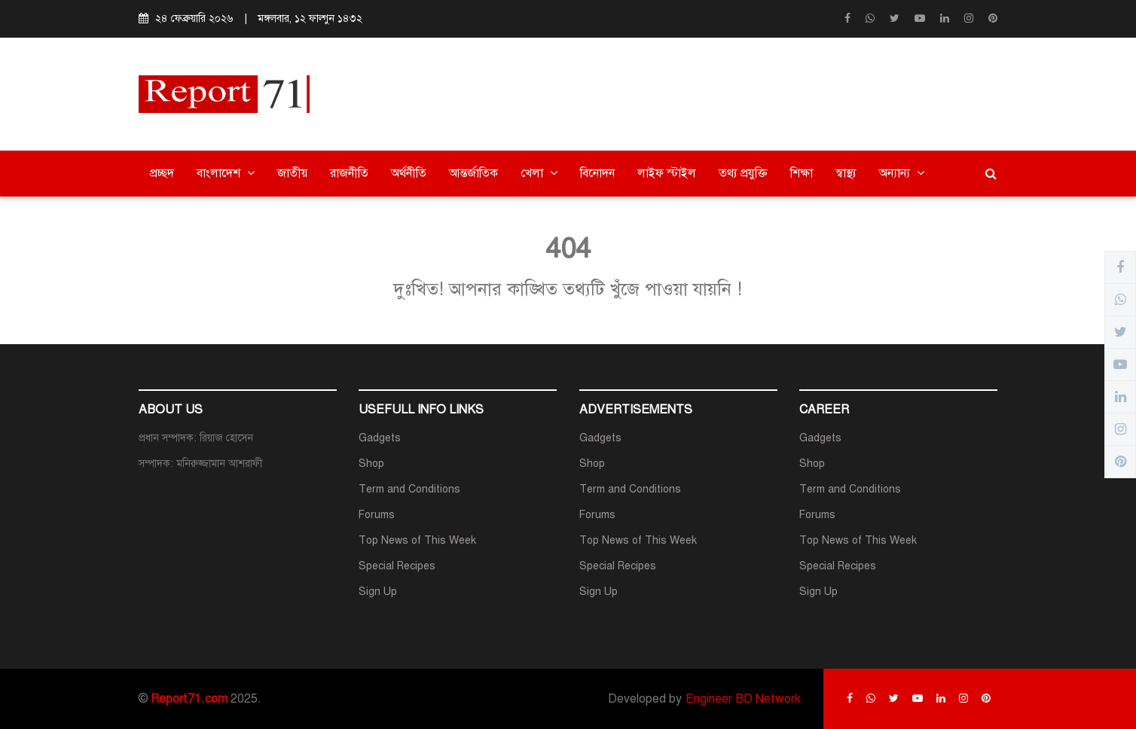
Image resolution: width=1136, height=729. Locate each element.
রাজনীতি (349, 173)
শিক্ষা (801, 173)
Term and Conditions (409, 489)
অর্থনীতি (408, 173)
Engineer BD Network (743, 699)
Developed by (645, 699)
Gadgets (380, 438)
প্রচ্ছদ (162, 173)
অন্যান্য (901, 173)
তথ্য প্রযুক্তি (743, 173)
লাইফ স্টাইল (666, 173)
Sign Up (378, 591)
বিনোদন (597, 173)
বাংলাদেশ (226, 173)
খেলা (539, 173)
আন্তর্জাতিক (473, 173)
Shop (371, 463)
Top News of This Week (417, 540)
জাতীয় (292, 173)
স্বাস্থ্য (846, 173)
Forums (377, 514)
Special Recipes (397, 566)
